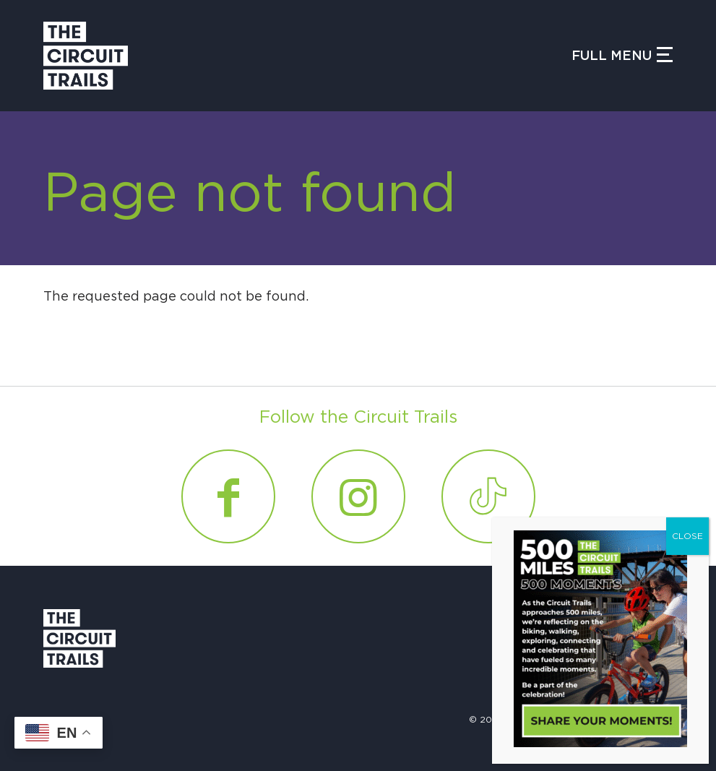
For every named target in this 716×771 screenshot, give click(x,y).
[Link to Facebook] (228, 496)
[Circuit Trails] (85, 56)
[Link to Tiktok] (488, 496)
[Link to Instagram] (358, 496)
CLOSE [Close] (687, 536)
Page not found (249, 195)
